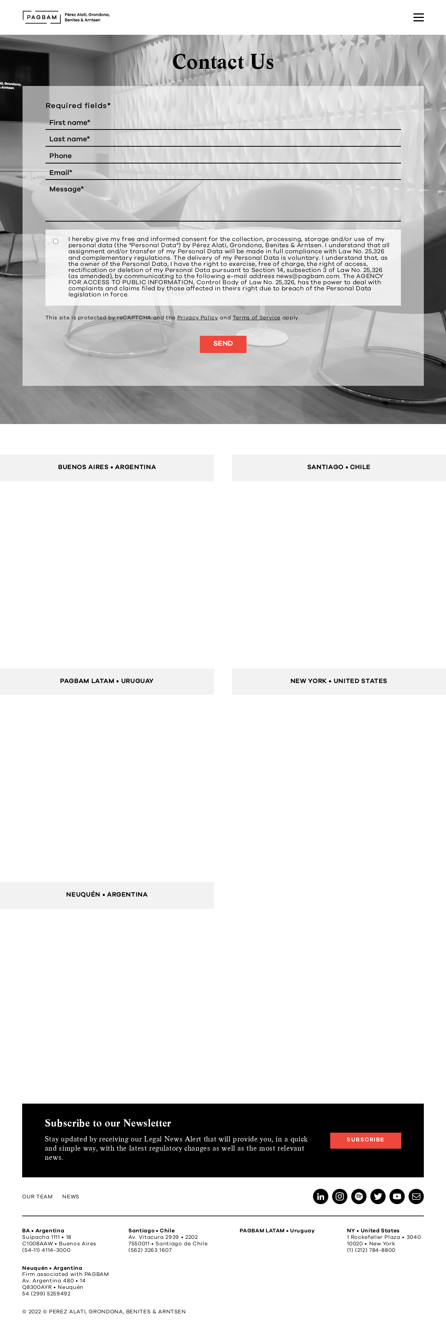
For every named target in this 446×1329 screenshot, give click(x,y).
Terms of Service (257, 318)
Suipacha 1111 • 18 (46, 1237)
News (70, 1196)
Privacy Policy (197, 318)
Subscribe (366, 1140)
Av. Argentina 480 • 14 (54, 1281)
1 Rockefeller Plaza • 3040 (384, 1237)
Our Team (37, 1196)
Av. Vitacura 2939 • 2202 (163, 1237)
